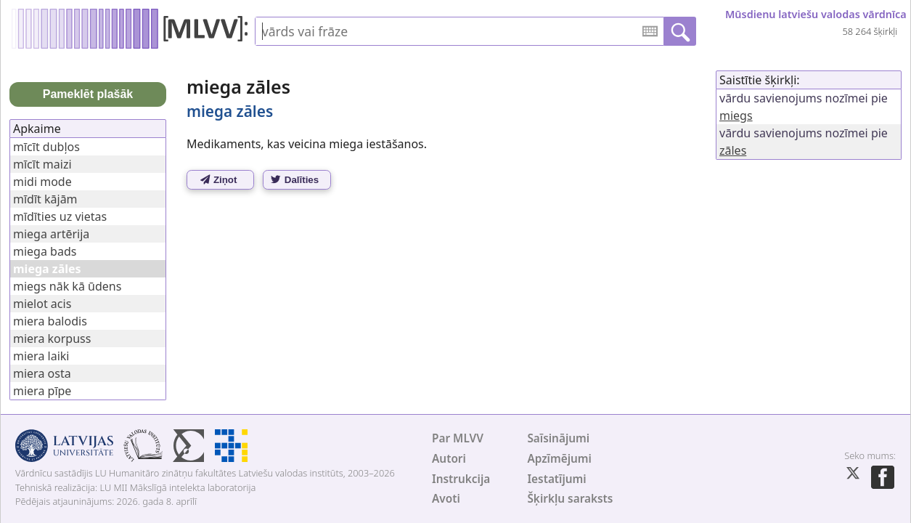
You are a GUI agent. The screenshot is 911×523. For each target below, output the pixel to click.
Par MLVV (457, 438)
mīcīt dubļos (46, 147)
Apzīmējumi (559, 458)
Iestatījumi (556, 479)
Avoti (446, 498)
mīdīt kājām (45, 199)
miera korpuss (52, 338)
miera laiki (41, 356)
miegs (736, 115)
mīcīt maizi (42, 164)
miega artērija (51, 234)
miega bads (44, 251)
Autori (449, 458)
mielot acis (42, 304)
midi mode (42, 182)
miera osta (42, 373)
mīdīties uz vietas (60, 216)
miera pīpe (42, 391)
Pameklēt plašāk (88, 94)
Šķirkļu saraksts (570, 498)
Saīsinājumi (558, 438)
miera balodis (50, 321)
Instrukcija (461, 479)
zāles (732, 150)
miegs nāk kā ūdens (67, 286)
